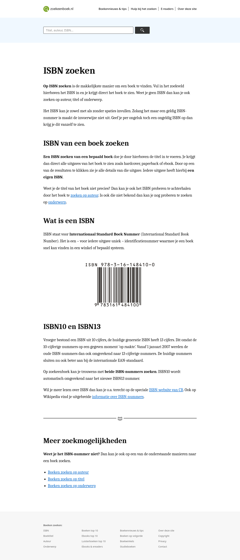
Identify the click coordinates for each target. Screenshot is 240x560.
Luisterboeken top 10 (94, 541)
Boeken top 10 (90, 530)
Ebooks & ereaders (92, 546)
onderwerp (57, 202)
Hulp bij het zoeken (144, 9)
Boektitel (48, 535)
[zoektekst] (88, 30)
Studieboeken (128, 546)
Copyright (163, 535)
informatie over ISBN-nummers (118, 396)
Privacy (162, 541)
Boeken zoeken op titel (66, 479)
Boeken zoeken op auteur (68, 472)
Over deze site (187, 9)
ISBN (46, 530)
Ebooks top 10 (90, 535)
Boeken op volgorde (131, 535)
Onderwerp (49, 546)
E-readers (167, 9)
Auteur (47, 541)
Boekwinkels (127, 541)
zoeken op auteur (84, 195)
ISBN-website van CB (166, 389)
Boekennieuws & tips (113, 9)
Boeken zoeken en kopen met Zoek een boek (58, 8)
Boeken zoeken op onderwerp (72, 485)
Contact (162, 546)
